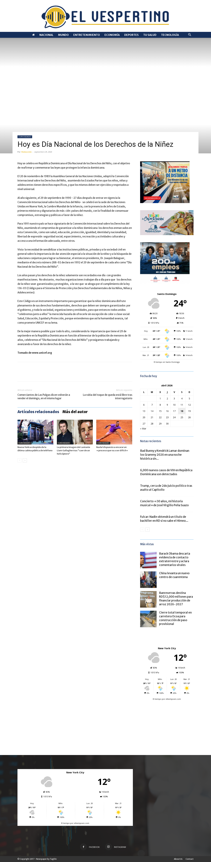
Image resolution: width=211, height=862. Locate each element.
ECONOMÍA (112, 34)
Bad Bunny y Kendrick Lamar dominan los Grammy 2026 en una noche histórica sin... (164, 454)
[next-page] (25, 460)
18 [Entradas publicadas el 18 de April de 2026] (182, 411)
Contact (190, 859)
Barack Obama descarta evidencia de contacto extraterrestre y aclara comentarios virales (174, 559)
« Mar (143, 428)
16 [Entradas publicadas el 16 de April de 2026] (167, 411)
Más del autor (75, 412)
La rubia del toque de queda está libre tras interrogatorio (107, 396)
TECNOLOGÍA (170, 34)
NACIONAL (46, 34)
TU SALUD (149, 34)
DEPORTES (131, 34)
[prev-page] (19, 460)
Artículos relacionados (38, 412)
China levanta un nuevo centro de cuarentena (174, 575)
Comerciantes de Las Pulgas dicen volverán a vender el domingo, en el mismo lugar (43, 396)
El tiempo (157, 699)
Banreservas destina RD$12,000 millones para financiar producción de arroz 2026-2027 (176, 598)
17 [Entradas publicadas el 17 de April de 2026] (174, 411)
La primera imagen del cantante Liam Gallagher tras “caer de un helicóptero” (73, 450)
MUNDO (63, 34)
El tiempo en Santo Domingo (167, 362)
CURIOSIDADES (24, 137)
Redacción (26, 152)
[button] (190, 35)
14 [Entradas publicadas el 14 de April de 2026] (152, 411)
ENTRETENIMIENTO (86, 34)
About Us (178, 859)
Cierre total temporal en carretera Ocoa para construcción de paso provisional (175, 618)
